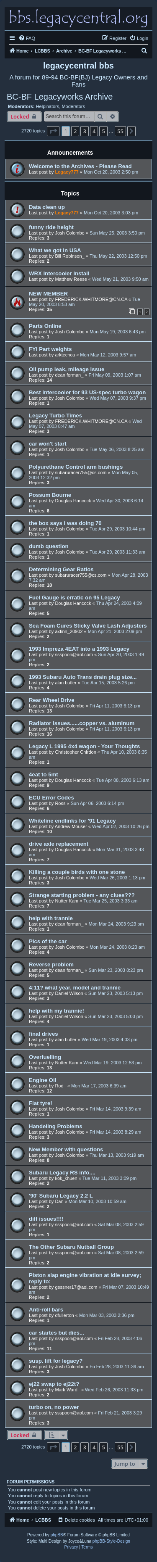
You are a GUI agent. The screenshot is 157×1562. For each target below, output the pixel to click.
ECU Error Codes (51, 797)
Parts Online (45, 326)
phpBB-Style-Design (111, 1541)
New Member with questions (66, 1149)
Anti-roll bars (46, 1309)
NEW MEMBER (48, 293)
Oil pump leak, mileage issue (66, 369)
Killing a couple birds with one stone (77, 872)
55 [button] (120, 131)
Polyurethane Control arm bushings (76, 467)
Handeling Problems (55, 1126)
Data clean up (47, 207)
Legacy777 (66, 171)
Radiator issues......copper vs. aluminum (81, 723)
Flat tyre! (40, 1103)
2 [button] (75, 131)
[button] (53, 131)
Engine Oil (42, 1080)
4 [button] (94, 131)
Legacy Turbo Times (55, 415)
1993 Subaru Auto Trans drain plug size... (82, 677)
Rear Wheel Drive (51, 700)
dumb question (49, 546)
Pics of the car (48, 941)
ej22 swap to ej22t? (54, 1384)
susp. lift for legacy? (55, 1361)
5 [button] (103, 131)
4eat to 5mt (43, 774)
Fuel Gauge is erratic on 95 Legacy (74, 597)
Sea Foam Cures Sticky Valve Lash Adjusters (88, 626)
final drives (43, 1034)
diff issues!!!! (46, 1219)
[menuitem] (26, 38)
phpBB (57, 1535)
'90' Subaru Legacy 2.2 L (61, 1196)
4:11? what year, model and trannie (75, 987)
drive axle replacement (58, 844)
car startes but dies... (56, 1333)
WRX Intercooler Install (59, 273)
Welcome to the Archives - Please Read (80, 166)
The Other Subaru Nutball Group (71, 1247)
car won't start (48, 444)
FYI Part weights (50, 349)
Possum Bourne (50, 495)
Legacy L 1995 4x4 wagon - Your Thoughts (84, 746)
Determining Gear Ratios (61, 569)
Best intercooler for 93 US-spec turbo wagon (87, 392)
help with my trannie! (56, 1011)
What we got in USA (55, 250)
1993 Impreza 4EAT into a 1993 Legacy (79, 649)
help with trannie (51, 918)
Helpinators (47, 106)
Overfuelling (45, 1057)
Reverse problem (51, 964)
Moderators (73, 106)
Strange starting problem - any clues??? (82, 895)
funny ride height (51, 227)
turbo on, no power (54, 1407)
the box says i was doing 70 (65, 523)
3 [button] (84, 131)
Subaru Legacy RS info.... (62, 1172)
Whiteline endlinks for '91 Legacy (72, 821)
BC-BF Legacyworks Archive (60, 96)
